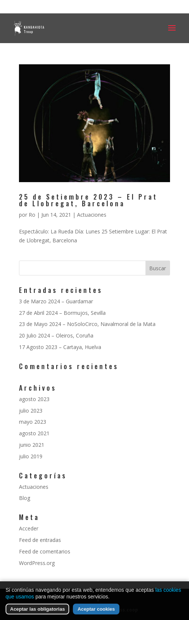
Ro (32, 214)
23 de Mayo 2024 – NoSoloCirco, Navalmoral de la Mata (87, 323)
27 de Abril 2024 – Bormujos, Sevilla (62, 312)
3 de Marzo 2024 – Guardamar (56, 301)
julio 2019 (30, 456)
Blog (24, 497)
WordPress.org (37, 562)
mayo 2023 (32, 421)
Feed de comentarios (44, 551)
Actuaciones (91, 214)
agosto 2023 (34, 399)
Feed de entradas (40, 539)
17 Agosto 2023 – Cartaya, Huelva (60, 347)
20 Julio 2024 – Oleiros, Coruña (56, 335)
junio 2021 (31, 444)
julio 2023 (30, 410)
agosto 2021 (34, 433)
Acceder (28, 528)
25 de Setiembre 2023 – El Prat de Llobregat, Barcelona (88, 200)
